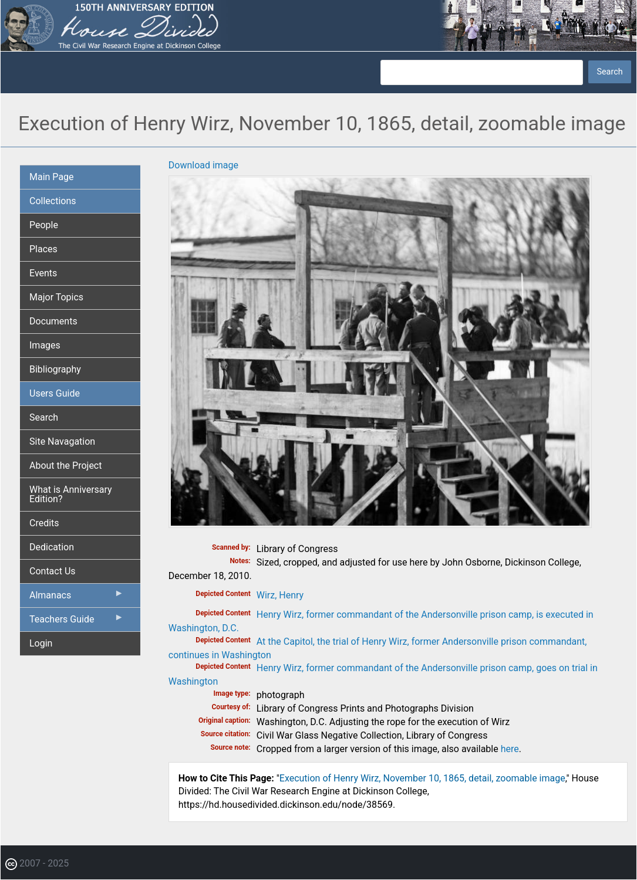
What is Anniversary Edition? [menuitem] (70, 494)
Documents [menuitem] (53, 321)
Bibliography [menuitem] (55, 369)
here (510, 748)
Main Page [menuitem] (51, 176)
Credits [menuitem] (44, 523)
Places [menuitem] (43, 249)
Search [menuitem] (43, 417)
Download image (203, 165)
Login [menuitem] (40, 643)
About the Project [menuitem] (65, 465)
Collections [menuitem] (52, 201)
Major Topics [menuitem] (56, 297)
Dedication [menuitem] (51, 547)
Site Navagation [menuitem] (62, 441)
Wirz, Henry (280, 595)
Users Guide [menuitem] (54, 393)
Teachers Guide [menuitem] (76, 621)
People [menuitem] (43, 225)
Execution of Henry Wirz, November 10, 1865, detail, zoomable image (422, 778)
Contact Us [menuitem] (52, 571)
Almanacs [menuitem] (76, 597)
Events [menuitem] (43, 273)
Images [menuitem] (44, 345)
